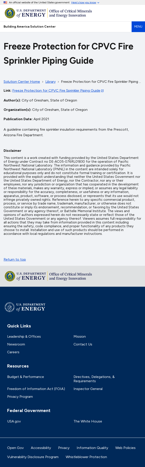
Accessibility (41, 448)
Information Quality (92, 448)
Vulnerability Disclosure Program (33, 457)
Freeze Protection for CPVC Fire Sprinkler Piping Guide (56, 90)
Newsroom (16, 344)
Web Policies (125, 448)
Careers (13, 352)
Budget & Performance (25, 377)
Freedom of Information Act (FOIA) (36, 389)
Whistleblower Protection (86, 457)
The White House (88, 421)
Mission (80, 336)
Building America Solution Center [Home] (30, 26)
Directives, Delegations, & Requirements (94, 379)
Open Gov (15, 448)
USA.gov (14, 421)
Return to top (15, 259)
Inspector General (88, 389)
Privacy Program (20, 396)
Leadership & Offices (24, 336)
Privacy (63, 448)
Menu (138, 26)
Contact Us (83, 344)
